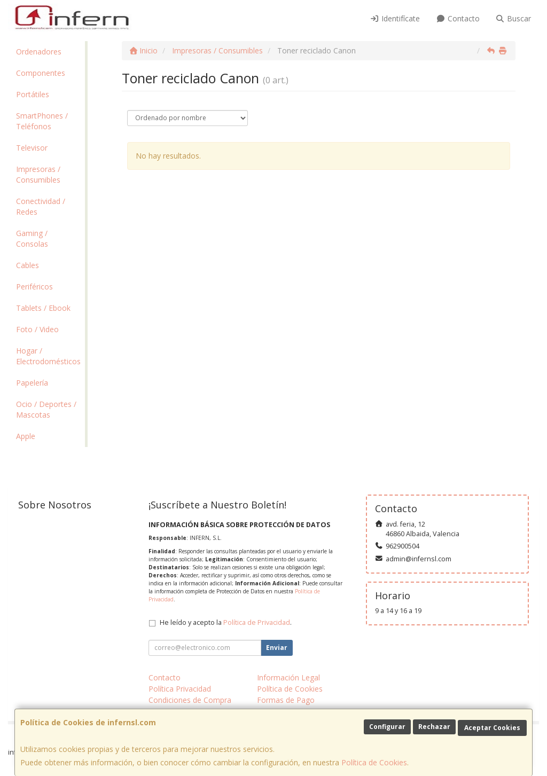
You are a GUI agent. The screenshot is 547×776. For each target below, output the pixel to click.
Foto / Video (37, 329)
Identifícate (395, 18)
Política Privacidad (180, 689)
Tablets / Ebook (43, 308)
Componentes (40, 73)
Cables (27, 265)
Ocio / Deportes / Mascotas (46, 409)
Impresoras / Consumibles (38, 174)
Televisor (32, 148)
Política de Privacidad (256, 622)
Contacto (458, 18)
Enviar (276, 647)
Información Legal (288, 677)
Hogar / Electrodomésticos (48, 356)
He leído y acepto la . (226, 622)
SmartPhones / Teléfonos (42, 121)
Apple (25, 436)
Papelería (32, 383)
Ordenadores (38, 51)
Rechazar (434, 726)
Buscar (514, 18)
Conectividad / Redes (40, 206)
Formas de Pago (286, 700)
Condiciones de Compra (190, 700)
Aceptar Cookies (492, 727)
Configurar (387, 726)
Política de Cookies (374, 762)
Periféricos (34, 286)
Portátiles (32, 94)
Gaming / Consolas (32, 238)
